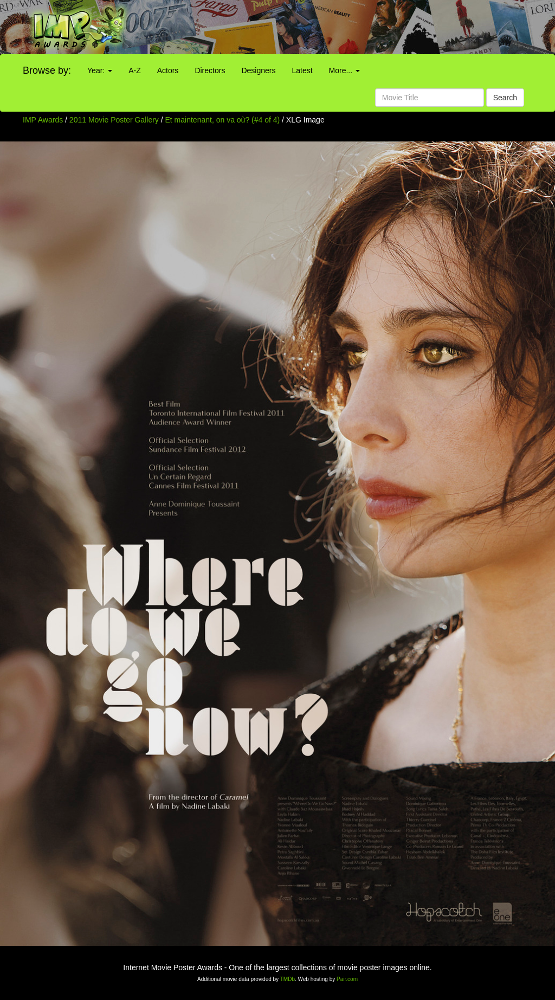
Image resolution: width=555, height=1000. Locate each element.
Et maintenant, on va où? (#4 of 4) (222, 119)
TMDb (287, 979)
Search (505, 97)
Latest (302, 70)
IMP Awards (43, 119)
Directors (210, 70)
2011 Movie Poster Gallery (114, 119)
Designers (258, 70)
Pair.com (347, 979)
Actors (168, 70)
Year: (99, 70)
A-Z (134, 70)
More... (344, 70)
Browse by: (47, 70)
